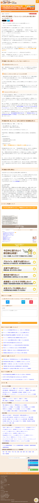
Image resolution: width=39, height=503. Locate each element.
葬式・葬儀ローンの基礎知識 (8, 400)
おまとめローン (22, 390)
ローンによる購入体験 (22, 419)
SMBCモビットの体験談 (7, 408)
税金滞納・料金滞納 (31, 421)
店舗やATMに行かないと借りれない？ (8, 233)
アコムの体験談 (17, 406)
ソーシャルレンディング (22, 394)
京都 (21, 451)
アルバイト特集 (14, 419)
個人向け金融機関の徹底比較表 (5, 495)
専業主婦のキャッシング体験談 (21, 405)
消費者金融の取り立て (13, 390)
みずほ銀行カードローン (31, 427)
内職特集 (24, 421)
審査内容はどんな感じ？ (6, 239)
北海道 (30, 451)
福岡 (24, 451)
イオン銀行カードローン (7, 433)
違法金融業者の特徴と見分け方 (17, 113)
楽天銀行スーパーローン (18, 429)
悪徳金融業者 (14, 392)
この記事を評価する (33, 13)
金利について (21, 388)
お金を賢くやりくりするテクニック (21, 417)
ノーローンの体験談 (6, 410)
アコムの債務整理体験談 (7, 445)
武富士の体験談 (14, 410)
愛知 (18, 451)
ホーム (2, 11)
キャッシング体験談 (32, 410)
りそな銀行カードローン (7, 429)
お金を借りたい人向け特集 (4, 497)
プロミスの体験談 (24, 406)
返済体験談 (26, 445)
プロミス (8, 437)
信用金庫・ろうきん (27, 392)
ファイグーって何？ (3, 478)
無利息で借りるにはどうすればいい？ (8, 234)
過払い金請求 (32, 390)
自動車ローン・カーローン (8, 398)
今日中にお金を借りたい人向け (34, 240)
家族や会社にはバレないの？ (7, 237)
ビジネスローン (14, 394)
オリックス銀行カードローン (29, 429)
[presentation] (10, 319)
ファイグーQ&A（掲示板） (4, 491)
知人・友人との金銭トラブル (16, 421)
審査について (6, 11)
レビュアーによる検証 (25, 440)
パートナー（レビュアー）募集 (5, 484)
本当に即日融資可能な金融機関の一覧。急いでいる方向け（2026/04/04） (17, 374)
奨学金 (26, 398)
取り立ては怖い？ (5, 236)
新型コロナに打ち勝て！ (7, 415)
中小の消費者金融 (6, 440)
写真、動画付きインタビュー (8, 405)
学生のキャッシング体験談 (8, 406)
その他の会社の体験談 (22, 410)
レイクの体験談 (32, 406)
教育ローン (21, 398)
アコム (4, 437)
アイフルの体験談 (16, 408)
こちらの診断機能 (16, 181)
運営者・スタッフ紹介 (4, 481)
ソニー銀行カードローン (11, 431)
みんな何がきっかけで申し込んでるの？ (9, 232)
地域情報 (7, 453)
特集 (13, 422)
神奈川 (9, 451)
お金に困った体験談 (6, 419)
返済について (28, 388)
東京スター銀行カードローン (22, 431)
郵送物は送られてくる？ (6, 238)
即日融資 (10, 11)
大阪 (6, 451)
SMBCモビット (14, 437)
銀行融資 (20, 392)
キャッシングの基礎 (32, 394)
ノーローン (24, 437)
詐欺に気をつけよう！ (7, 392)
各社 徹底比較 (5, 390)
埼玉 (15, 451)
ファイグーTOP (3, 477)
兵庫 (33, 451)
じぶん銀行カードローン (18, 435)
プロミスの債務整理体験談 (18, 445)
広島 (26, 451)
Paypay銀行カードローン (7, 435)
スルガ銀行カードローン (28, 435)
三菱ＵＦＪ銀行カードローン (8, 427)
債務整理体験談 (33, 445)
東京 (3, 451)
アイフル (19, 437)
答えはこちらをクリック (6, 241)
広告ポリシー (2, 483)
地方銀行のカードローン (15, 440)
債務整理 (27, 390)
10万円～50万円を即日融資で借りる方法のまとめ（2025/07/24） (15, 376)
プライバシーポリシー (4, 485)
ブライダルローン (18, 400)
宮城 (3, 453)
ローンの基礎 (25, 400)
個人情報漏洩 (30, 419)
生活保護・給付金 (6, 421)
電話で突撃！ (31, 417)
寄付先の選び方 (16, 415)
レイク (4, 431)
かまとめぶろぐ (3, 498)
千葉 (13, 451)
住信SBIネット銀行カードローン (19, 433)
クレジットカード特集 (7, 422)
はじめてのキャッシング (7, 388)
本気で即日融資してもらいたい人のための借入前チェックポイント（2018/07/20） (18, 379)
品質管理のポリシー (3, 482)
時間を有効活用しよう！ (25, 415)
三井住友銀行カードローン (20, 427)
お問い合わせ (2, 488)
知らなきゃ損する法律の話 (8, 417)
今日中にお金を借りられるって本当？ (8, 235)
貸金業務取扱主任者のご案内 (5, 496)
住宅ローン (16, 398)
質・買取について (6, 394)
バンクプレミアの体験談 (25, 408)
